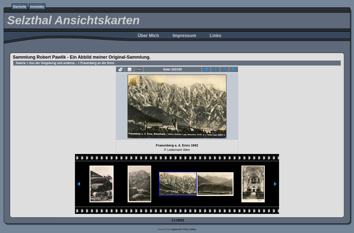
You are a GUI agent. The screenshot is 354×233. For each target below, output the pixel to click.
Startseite (19, 6)
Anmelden (37, 6)
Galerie (21, 63)
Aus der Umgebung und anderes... (53, 63)
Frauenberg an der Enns (97, 63)
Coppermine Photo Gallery (183, 229)
